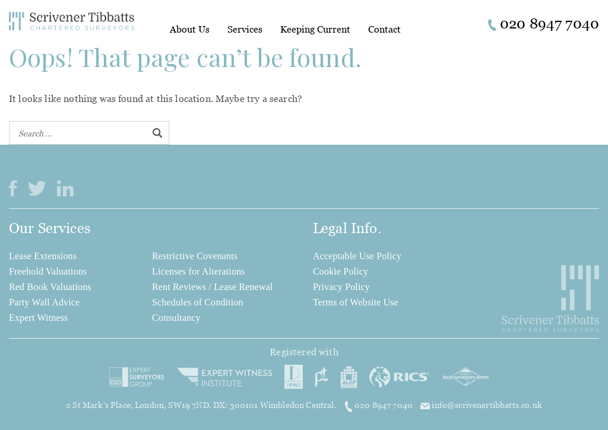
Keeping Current (315, 29)
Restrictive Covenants (195, 256)
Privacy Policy (341, 287)
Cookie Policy (340, 271)
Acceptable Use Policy (357, 256)
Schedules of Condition (197, 302)
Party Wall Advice (44, 302)
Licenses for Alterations (198, 271)
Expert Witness (38, 318)
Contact (384, 29)
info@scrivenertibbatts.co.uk (481, 405)
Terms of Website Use (355, 302)
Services (244, 29)
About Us (190, 29)
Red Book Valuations (50, 287)
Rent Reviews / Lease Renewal (212, 287)
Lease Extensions (43, 256)
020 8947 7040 (379, 405)
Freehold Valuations (48, 271)
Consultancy (176, 318)
